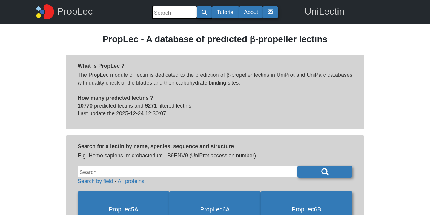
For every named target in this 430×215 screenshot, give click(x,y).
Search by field (95, 181)
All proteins (131, 181)
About (251, 12)
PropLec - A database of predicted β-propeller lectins (215, 39)
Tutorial (225, 12)
